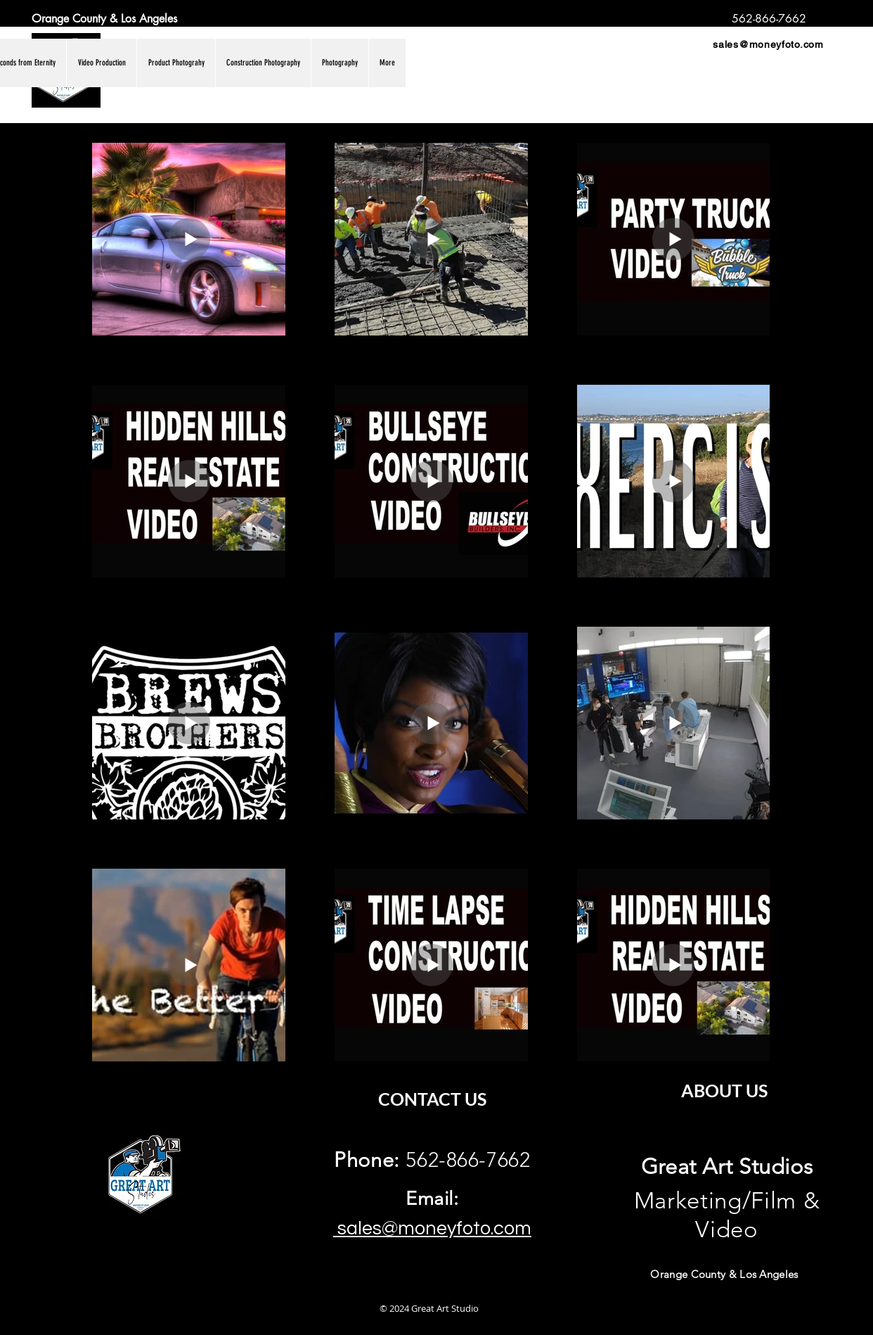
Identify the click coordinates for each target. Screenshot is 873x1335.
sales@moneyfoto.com (768, 44)
